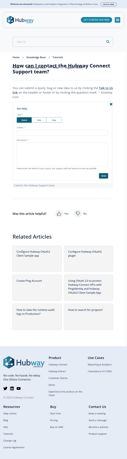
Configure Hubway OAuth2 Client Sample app (33, 253)
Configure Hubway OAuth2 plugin (85, 253)
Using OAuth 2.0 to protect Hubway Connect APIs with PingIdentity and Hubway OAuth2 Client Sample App (85, 286)
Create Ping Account (29, 281)
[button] (117, 20)
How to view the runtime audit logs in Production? (36, 312)
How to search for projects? (85, 310)
